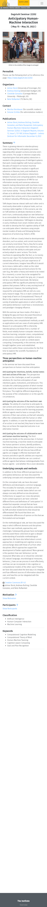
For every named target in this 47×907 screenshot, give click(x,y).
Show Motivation (9, 598)
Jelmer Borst (12, 88)
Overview (23, 905)
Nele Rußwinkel (13, 99)
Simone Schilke (13, 112)
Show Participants (10, 609)
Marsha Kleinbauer (15, 109)
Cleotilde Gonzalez (15, 94)
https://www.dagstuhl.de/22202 (20, 78)
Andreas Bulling (13, 91)
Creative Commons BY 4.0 (14, 582)
